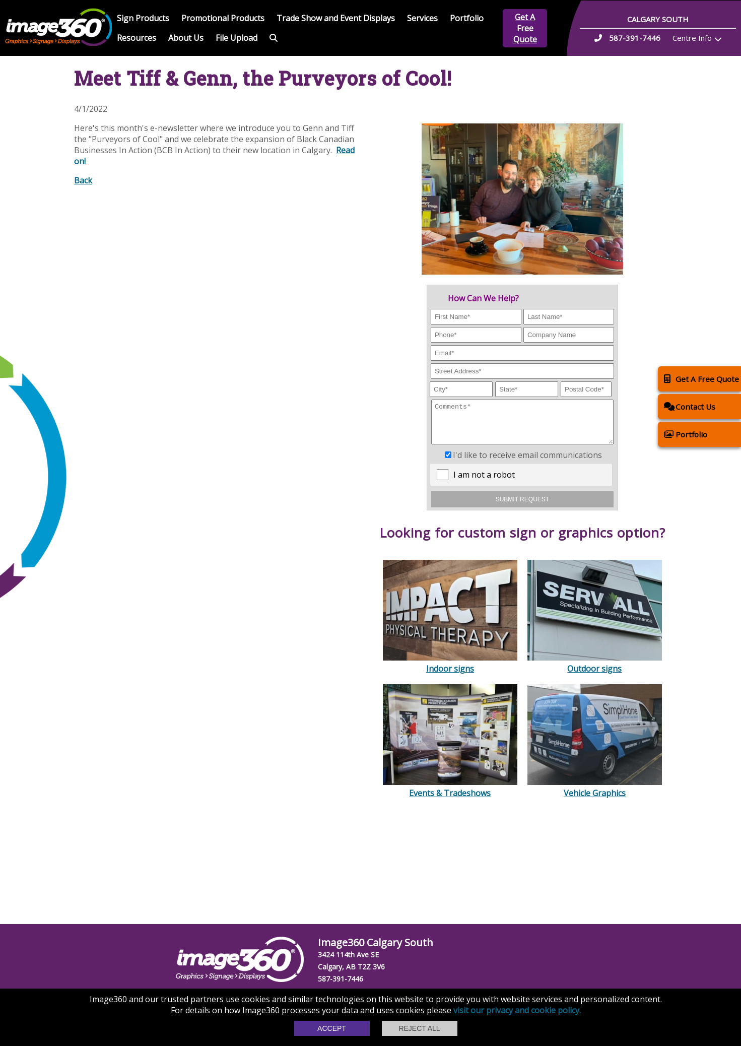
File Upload (236, 37)
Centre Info (692, 38)
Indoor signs (450, 671)
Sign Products (143, 18)
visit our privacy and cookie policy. (517, 1010)
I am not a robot (484, 482)
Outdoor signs (594, 671)
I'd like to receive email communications (527, 462)
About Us (186, 37)
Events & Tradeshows (450, 795)
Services (422, 18)
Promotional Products (222, 18)
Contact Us (689, 406)
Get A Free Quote (525, 28)
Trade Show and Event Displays (336, 18)
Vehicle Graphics (594, 795)
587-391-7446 (340, 979)
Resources (136, 37)
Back (83, 180)
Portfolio (467, 18)
